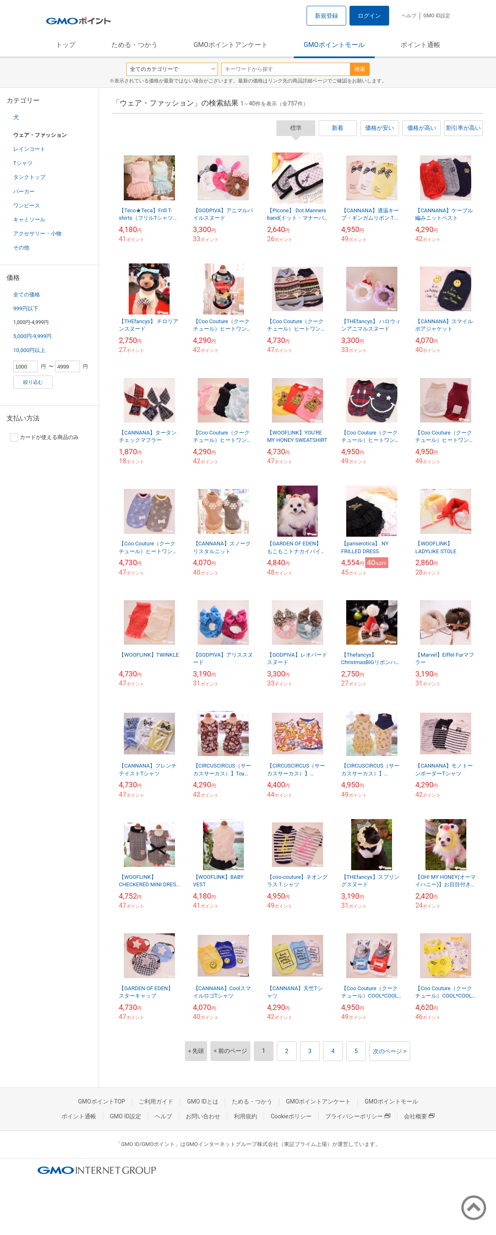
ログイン (369, 15)
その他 (21, 247)
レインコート (29, 149)
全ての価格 (26, 294)
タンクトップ (29, 177)
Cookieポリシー (291, 1116)
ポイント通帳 (420, 45)
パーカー (24, 191)
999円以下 (25, 308)
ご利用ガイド (156, 1101)
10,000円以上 (29, 350)
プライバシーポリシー (357, 1116)
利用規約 (245, 1116)
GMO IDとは (202, 1101)
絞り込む (33, 382)
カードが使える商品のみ (44, 437)
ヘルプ (409, 16)
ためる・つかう (134, 45)
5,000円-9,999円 (32, 336)
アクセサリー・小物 (37, 233)
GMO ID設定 (436, 16)
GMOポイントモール (334, 45)
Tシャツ (23, 163)
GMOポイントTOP (101, 1101)
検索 (359, 69)
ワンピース (26, 205)
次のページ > (389, 1051)
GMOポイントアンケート (231, 45)
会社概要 (419, 1116)
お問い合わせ (203, 1116)
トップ (66, 45)
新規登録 (326, 15)
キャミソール (29, 219)
